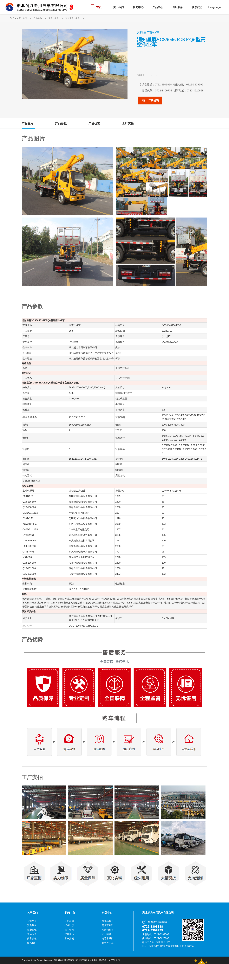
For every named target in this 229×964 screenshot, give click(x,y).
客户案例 (69, 938)
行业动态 (69, 925)
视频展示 (69, 934)
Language (214, 7)
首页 (99, 7)
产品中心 (157, 7)
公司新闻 (69, 921)
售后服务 (177, 7)
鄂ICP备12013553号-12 (109, 960)
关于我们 (118, 7)
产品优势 (94, 123)
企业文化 (32, 930)
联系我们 (197, 7)
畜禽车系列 (107, 925)
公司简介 (32, 921)
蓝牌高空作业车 (84, 18)
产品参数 (61, 123)
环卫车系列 (107, 934)
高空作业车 (65, 18)
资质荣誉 (32, 925)
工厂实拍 (128, 123)
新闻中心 (138, 7)
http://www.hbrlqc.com (43, 960)
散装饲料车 (107, 930)
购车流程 (32, 938)
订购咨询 (150, 100)
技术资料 (69, 930)
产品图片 (27, 123)
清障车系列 (107, 938)
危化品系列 (107, 921)
